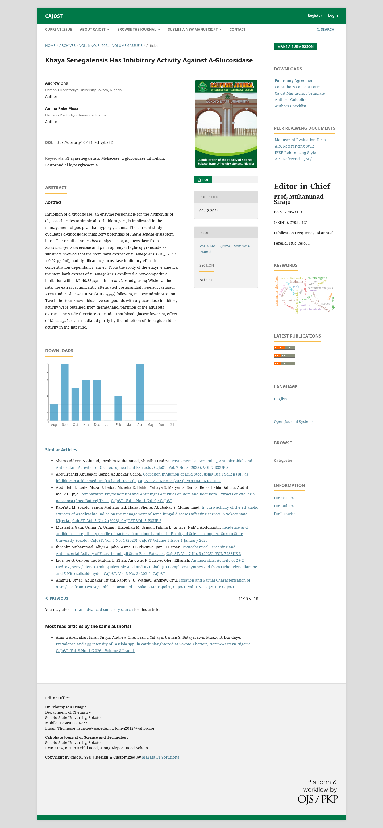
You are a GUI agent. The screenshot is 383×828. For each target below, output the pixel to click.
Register (315, 15)
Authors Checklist (290, 105)
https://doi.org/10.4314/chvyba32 (83, 142)
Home (50, 45)
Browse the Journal (137, 29)
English (280, 398)
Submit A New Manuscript (193, 29)
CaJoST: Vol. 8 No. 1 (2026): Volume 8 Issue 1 (95, 650)
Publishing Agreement (295, 80)
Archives (67, 45)
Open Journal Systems (293, 421)
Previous (59, 598)
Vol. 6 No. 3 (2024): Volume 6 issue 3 (111, 45)
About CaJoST (93, 29)
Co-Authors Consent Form (297, 86)
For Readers (284, 497)
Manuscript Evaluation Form (300, 139)
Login (333, 15)
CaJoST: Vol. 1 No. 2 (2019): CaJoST (204, 586)
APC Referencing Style (295, 158)
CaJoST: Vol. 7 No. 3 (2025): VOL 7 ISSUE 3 (191, 467)
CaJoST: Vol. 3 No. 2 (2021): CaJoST (134, 573)
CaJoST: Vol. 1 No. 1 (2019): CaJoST (141, 500)
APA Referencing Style (295, 146)
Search (325, 29)
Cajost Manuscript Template (300, 93)
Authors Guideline (291, 99)
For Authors (284, 505)
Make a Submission (295, 46)
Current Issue (58, 29)
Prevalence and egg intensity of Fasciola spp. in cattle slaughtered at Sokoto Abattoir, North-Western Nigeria (154, 643)
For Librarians (285, 513)
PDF (205, 179)
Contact (237, 29)
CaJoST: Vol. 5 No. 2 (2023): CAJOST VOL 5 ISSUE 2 (116, 520)
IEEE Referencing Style (295, 152)
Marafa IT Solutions (160, 757)
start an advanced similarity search (101, 609)
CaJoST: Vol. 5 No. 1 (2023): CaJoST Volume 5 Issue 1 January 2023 (149, 540)
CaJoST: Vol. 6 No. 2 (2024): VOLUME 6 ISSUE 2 (179, 480)
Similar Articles (61, 450)
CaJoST (54, 16)
